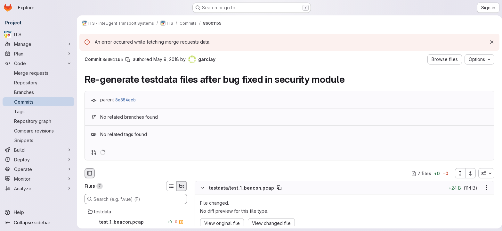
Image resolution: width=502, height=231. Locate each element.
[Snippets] (38, 140)
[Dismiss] (489, 42)
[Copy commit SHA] (126, 60)
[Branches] (38, 92)
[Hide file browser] (88, 173)
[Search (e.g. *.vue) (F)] (134, 199)
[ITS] (38, 34)
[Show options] (485, 188)
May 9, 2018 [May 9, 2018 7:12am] (165, 59)
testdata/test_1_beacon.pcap (240, 188)
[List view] (170, 186)
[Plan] (38, 53)
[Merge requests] (38, 72)
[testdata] (134, 212)
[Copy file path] (278, 188)
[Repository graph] (38, 120)
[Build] (38, 149)
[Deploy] (38, 159)
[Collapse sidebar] (38, 222)
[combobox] (485, 173)
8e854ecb (124, 100)
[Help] (38, 212)
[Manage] (38, 43)
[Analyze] (38, 188)
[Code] (38, 63)
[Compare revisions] (38, 130)
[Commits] (38, 101)
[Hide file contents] (201, 188)
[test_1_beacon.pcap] (134, 222)
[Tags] (38, 111)
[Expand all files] (459, 173)
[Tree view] (180, 186)
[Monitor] (38, 178)
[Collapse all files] (469, 173)
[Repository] (38, 82)
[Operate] (38, 169)
